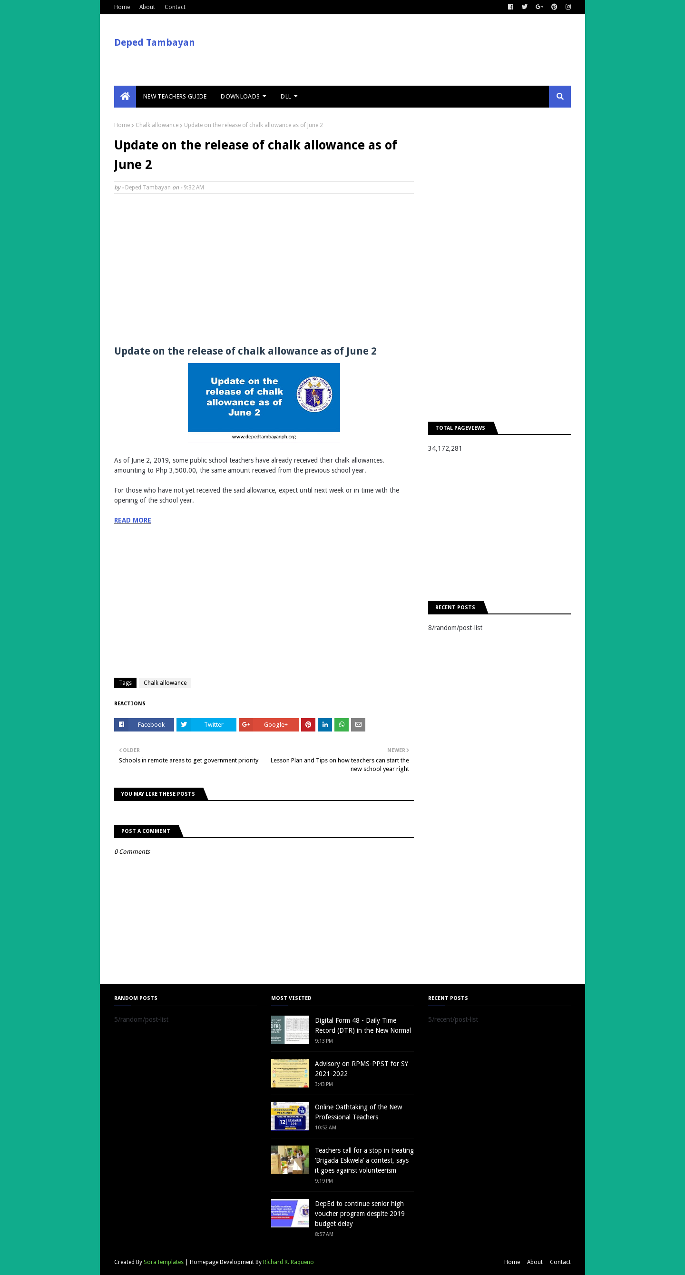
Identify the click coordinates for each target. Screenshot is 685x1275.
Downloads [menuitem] (240, 96)
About (147, 7)
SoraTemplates (164, 1262)
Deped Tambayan (154, 42)
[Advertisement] (264, 269)
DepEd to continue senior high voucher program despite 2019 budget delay (360, 1213)
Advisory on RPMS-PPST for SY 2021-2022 (361, 1068)
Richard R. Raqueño (288, 1262)
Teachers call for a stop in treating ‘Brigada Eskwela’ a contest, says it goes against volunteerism (364, 1160)
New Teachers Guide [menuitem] (174, 96)
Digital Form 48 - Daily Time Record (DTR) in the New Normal (363, 1025)
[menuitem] (125, 97)
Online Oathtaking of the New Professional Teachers (358, 1112)
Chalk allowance (157, 125)
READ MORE (132, 520)
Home (122, 7)
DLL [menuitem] (286, 96)
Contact (175, 7)
